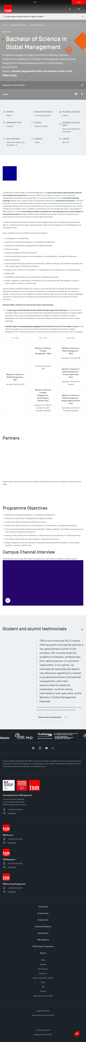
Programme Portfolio (18, 25)
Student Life (43, 920)
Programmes (43, 913)
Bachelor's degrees (37, 25)
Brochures (43, 973)
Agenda (43, 964)
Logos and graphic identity (43, 978)
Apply (79, 2)
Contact (43, 991)
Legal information (43, 1011)
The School (43, 907)
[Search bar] (69, 8)
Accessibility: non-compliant (43, 1015)
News (43, 960)
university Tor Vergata (31, 326)
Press (43, 982)
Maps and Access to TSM (43, 996)
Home (5, 25)
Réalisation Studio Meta (43, 1035)
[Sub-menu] (78, 8)
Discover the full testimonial (53, 717)
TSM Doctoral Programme (43, 946)
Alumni (43, 953)
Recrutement (43, 969)
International (43, 933)
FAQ (43, 987)
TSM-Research (43, 940)
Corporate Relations (43, 926)
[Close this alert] (83, 16)
